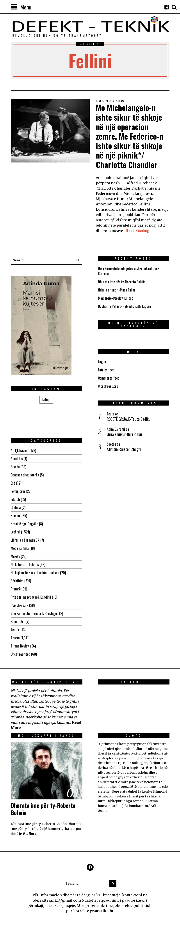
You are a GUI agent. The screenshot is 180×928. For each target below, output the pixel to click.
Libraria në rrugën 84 (25, 540)
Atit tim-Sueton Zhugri (124, 449)
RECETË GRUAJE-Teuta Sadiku (128, 418)
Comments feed (108, 378)
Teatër (15, 629)
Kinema (120, 101)
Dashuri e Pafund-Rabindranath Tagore (124, 306)
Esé (13, 483)
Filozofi (15, 499)
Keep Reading (137, 230)
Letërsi (15, 532)
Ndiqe (46, 399)
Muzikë (15, 556)
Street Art (18, 621)
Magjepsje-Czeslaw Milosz (115, 298)
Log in (102, 361)
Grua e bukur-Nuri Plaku (124, 434)
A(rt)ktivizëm (20, 450)
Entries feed (106, 370)
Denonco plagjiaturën (25, 475)
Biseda (15, 466)
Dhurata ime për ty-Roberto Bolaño (121, 281)
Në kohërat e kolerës (25, 564)
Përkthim (17, 580)
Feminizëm (18, 491)
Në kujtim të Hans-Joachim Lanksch (35, 572)
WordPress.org (108, 386)
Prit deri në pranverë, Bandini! (31, 597)
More (33, 833)
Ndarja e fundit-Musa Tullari (117, 290)
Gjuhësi (16, 507)
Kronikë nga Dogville (24, 523)
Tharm (15, 637)
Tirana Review (20, 646)
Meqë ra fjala (20, 548)
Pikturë (16, 589)
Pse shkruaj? (19, 605)
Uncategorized (20, 654)
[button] (77, 260)
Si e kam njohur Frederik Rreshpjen (34, 613)
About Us (17, 458)
